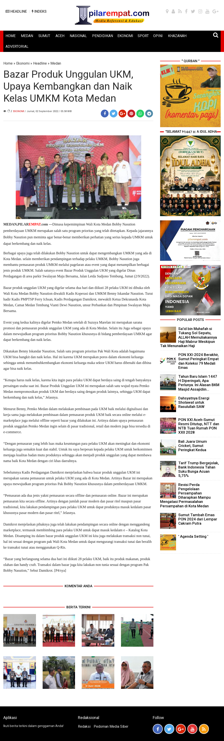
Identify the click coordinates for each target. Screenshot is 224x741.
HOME (11, 36)
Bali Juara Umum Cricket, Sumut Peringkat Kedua (192, 445)
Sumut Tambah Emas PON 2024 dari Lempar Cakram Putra (197, 519)
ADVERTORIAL (17, 46)
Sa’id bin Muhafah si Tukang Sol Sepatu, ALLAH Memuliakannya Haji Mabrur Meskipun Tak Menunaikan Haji (188, 337)
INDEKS (39, 11)
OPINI (158, 36)
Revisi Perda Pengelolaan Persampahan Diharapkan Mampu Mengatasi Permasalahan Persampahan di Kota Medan (185, 495)
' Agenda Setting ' (193, 536)
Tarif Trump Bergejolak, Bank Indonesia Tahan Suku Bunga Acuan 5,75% (198, 469)
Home (8, 63)
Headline (40, 63)
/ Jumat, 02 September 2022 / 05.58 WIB (48, 111)
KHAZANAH (177, 36)
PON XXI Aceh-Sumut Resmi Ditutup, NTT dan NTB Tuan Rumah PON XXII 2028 (198, 426)
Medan (55, 63)
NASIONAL (78, 36)
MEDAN (27, 36)
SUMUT (44, 36)
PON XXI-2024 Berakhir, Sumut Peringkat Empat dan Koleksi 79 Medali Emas (198, 361)
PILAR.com (33, 224)
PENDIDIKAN (102, 36)
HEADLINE (16, 11)
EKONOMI (125, 36)
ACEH (60, 36)
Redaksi (84, 726)
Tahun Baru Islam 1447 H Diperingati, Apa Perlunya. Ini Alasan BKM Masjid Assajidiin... (198, 382)
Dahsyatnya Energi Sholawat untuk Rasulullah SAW (193, 402)
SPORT (143, 36)
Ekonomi (23, 63)
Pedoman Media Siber (111, 726)
